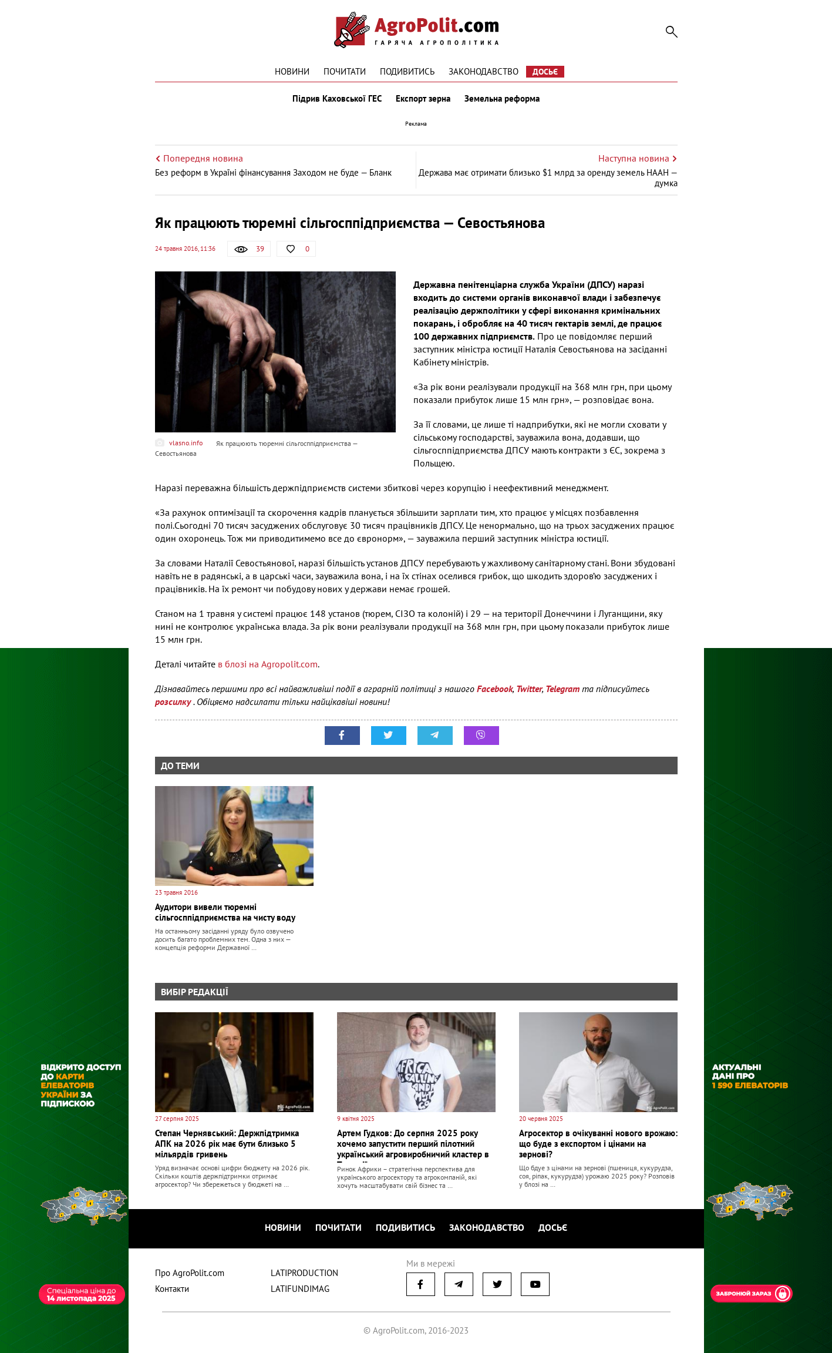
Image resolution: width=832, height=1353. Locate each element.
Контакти (172, 1288)
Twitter (529, 688)
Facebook (495, 688)
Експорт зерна (423, 98)
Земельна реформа (502, 98)
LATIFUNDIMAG (300, 1288)
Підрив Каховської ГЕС (337, 98)
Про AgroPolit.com (189, 1272)
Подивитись (407, 71)
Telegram (562, 688)
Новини (292, 71)
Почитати (345, 71)
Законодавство (483, 71)
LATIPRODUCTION (304, 1272)
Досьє (545, 71)
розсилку (174, 701)
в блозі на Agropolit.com (268, 664)
